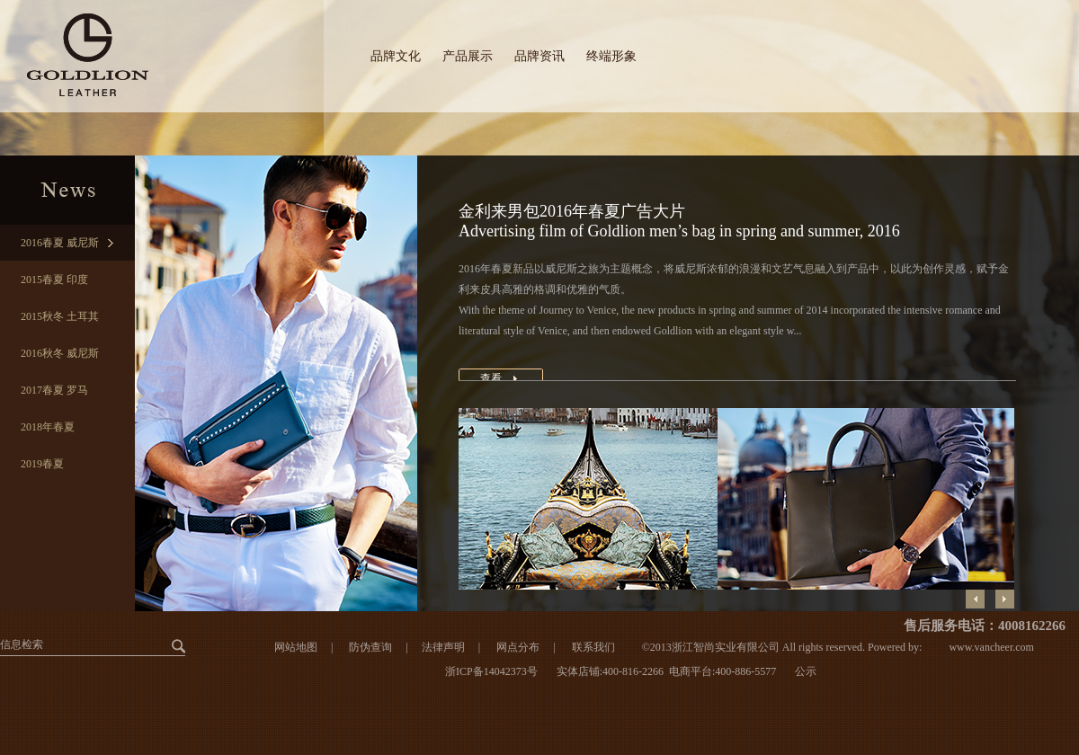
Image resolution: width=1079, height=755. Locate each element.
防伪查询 (370, 647)
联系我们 (593, 647)
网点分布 (517, 647)
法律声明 (443, 647)
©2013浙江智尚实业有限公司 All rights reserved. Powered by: (782, 647)
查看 (491, 378)
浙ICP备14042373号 (491, 671)
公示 (805, 671)
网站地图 (295, 647)
